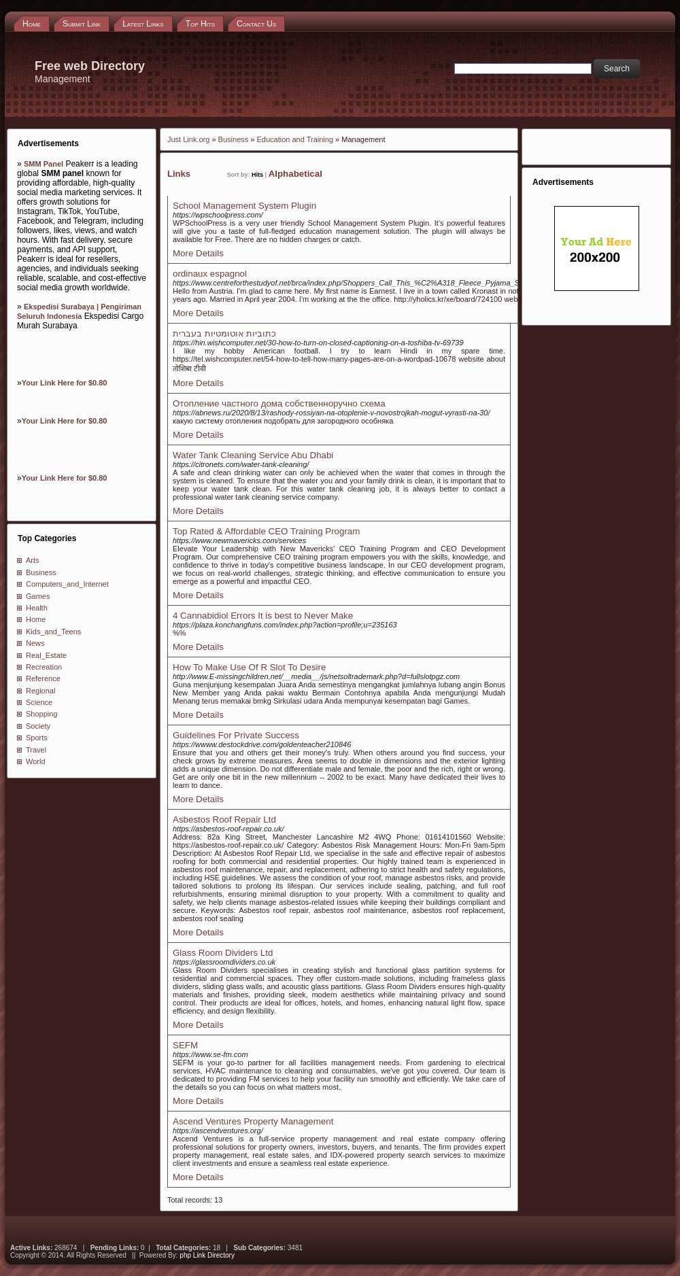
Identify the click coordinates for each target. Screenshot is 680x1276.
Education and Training (294, 139)
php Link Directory (207, 1255)
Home (36, 619)
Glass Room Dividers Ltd (223, 953)
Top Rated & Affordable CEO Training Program (266, 531)
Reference (43, 678)
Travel (36, 750)
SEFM (185, 1045)
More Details (198, 253)
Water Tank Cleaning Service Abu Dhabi (253, 455)
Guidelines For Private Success (236, 735)
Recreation (44, 667)
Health (37, 608)
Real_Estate (46, 655)
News (35, 643)
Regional (40, 691)
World (36, 761)
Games (38, 596)
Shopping (42, 714)
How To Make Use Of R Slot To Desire (249, 667)
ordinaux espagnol (210, 274)
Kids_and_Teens (53, 631)
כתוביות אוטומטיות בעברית (224, 333)
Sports (37, 738)
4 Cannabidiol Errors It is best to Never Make (263, 615)
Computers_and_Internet (67, 584)
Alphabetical (295, 174)
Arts (32, 560)
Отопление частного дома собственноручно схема (279, 403)
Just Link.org (188, 139)
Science (39, 702)
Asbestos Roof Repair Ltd (224, 819)
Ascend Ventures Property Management (253, 1121)
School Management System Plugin (244, 206)
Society (38, 726)
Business (41, 572)
